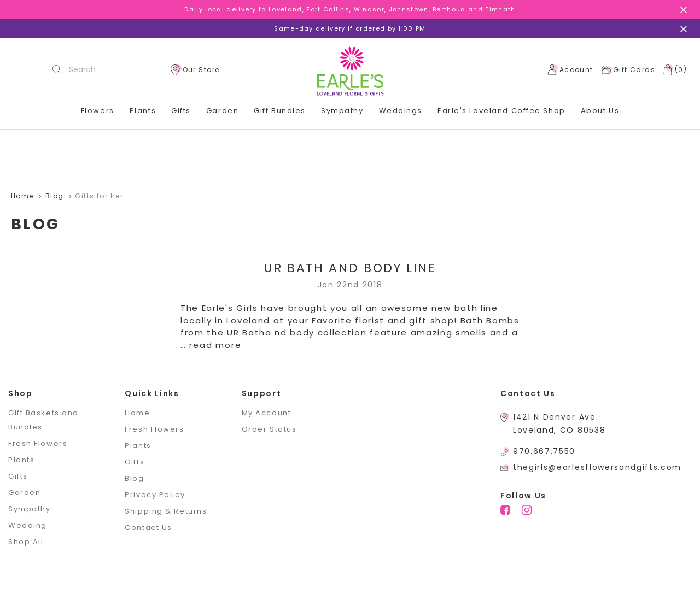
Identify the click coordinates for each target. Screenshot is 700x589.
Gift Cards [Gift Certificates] (628, 69)
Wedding (27, 525)
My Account (266, 413)
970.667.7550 (544, 451)
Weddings (400, 110)
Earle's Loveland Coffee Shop (501, 110)
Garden (222, 110)
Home (137, 413)
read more (215, 345)
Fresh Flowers (37, 443)
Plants (143, 110)
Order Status (269, 429)
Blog (134, 478)
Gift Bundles (280, 110)
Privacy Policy (155, 495)
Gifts (181, 110)
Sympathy (342, 110)
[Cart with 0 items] (673, 70)
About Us (600, 110)
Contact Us (148, 527)
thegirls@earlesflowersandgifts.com (597, 467)
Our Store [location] (195, 69)
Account (570, 69)
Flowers (97, 110)
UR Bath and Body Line (350, 268)
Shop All (25, 542)
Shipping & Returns (166, 511)
